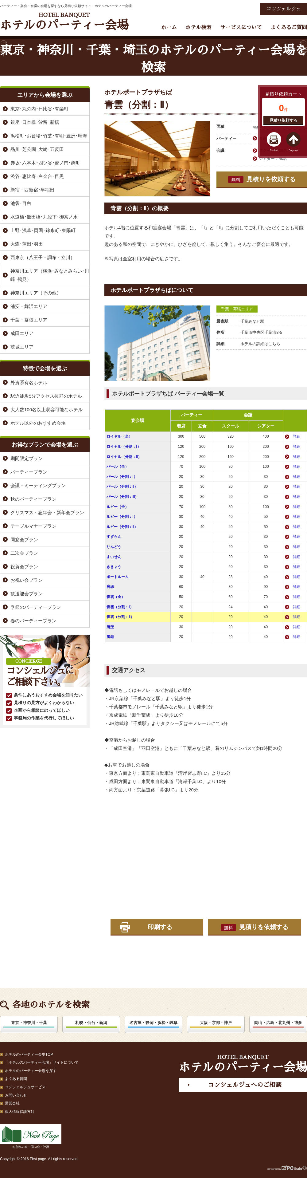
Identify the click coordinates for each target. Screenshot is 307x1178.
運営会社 (12, 1103)
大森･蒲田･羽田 (26, 243)
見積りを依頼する (262, 179)
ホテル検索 (198, 27)
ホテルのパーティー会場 (64, 21)
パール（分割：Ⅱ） (122, 486)
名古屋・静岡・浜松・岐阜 (153, 1022)
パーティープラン (28, 472)
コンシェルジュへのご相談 (245, 1085)
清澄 (110, 627)
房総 (110, 587)
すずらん (114, 536)
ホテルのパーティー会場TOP (29, 1054)
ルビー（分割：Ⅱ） (122, 527)
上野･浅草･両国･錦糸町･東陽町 (43, 230)
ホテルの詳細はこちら (260, 343)
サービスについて (241, 27)
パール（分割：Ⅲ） (122, 496)
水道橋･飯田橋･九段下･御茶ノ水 (44, 216)
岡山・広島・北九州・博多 (278, 1022)
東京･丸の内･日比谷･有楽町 (39, 108)
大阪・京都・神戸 (216, 1022)
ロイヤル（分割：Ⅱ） (124, 457)
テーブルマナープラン (33, 526)
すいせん (114, 557)
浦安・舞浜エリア (28, 306)
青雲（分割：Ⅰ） (120, 607)
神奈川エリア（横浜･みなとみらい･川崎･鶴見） (49, 275)
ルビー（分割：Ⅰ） (122, 516)
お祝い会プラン (26, 580)
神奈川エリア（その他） (35, 292)
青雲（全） (116, 597)
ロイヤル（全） (119, 436)
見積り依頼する (283, 120)
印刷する (160, 927)
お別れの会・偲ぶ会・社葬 (30, 1136)
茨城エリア (21, 346)
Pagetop (293, 150)
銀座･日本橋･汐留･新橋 (34, 122)
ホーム (169, 27)
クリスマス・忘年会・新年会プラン (47, 512)
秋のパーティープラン (33, 499)
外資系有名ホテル (28, 382)
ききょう (114, 567)
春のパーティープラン (33, 620)
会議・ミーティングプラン (38, 485)
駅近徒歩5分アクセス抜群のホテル (46, 396)
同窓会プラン (24, 539)
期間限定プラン (26, 458)
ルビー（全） (118, 507)
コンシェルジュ (283, 8)
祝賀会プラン (24, 566)
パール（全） (118, 466)
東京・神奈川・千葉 (29, 1022)
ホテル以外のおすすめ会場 (38, 423)
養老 (110, 637)
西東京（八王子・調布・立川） (42, 257)
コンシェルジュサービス (25, 1087)
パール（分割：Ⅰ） (122, 477)
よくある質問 (16, 1079)
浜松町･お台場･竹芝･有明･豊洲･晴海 (48, 135)
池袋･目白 (20, 203)
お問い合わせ (16, 1095)
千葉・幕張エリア (237, 309)
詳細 (296, 436)
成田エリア (21, 333)
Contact (274, 150)
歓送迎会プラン (26, 593)
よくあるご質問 (288, 27)
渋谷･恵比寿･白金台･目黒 (37, 176)
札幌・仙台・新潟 (91, 1022)
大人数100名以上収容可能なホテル (46, 409)
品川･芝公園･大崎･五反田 (37, 149)
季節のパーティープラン (35, 607)
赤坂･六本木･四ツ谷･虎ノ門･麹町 (45, 162)
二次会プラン (24, 553)
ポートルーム (118, 577)
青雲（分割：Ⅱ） (120, 617)
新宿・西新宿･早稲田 (32, 189)
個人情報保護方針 (19, 1111)
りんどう (114, 547)
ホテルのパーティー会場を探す (30, 1071)
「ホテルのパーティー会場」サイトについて (42, 1062)
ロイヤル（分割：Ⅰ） (124, 446)
